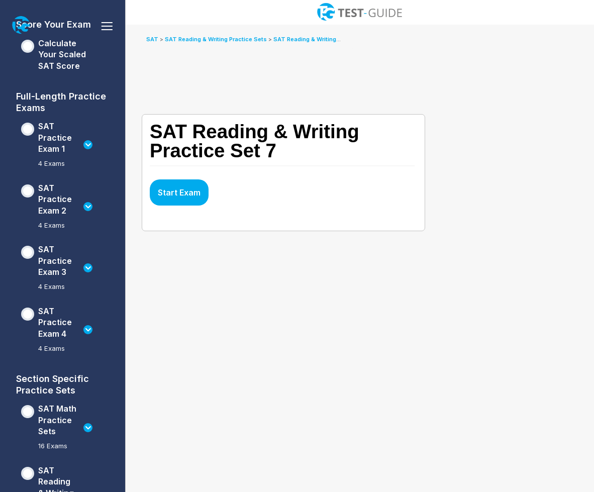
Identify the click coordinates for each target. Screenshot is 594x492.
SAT (153, 39)
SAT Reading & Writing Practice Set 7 (325, 39)
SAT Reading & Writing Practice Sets (216, 39)
